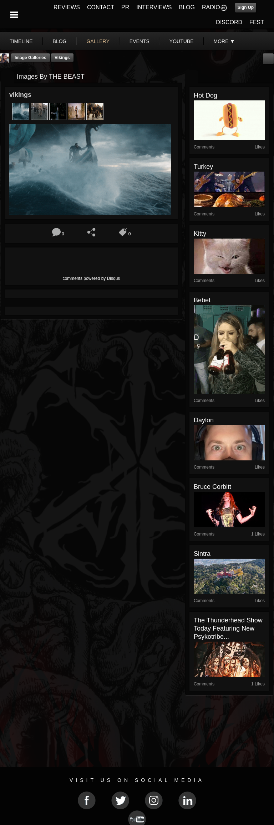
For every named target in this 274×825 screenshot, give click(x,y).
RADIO (211, 7)
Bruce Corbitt (212, 486)
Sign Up (246, 7)
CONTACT (100, 7)
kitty (200, 233)
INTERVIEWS (154, 7)
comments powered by (91, 278)
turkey (203, 166)
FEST (256, 22)
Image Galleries (30, 57)
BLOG (187, 7)
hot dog (205, 95)
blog (60, 41)
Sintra (202, 553)
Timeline (21, 41)
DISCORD (229, 22)
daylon (204, 420)
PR (125, 7)
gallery (97, 41)
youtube (181, 41)
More (224, 41)
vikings (62, 57)
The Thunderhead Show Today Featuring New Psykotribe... (228, 628)
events (139, 41)
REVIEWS (67, 7)
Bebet (202, 300)
